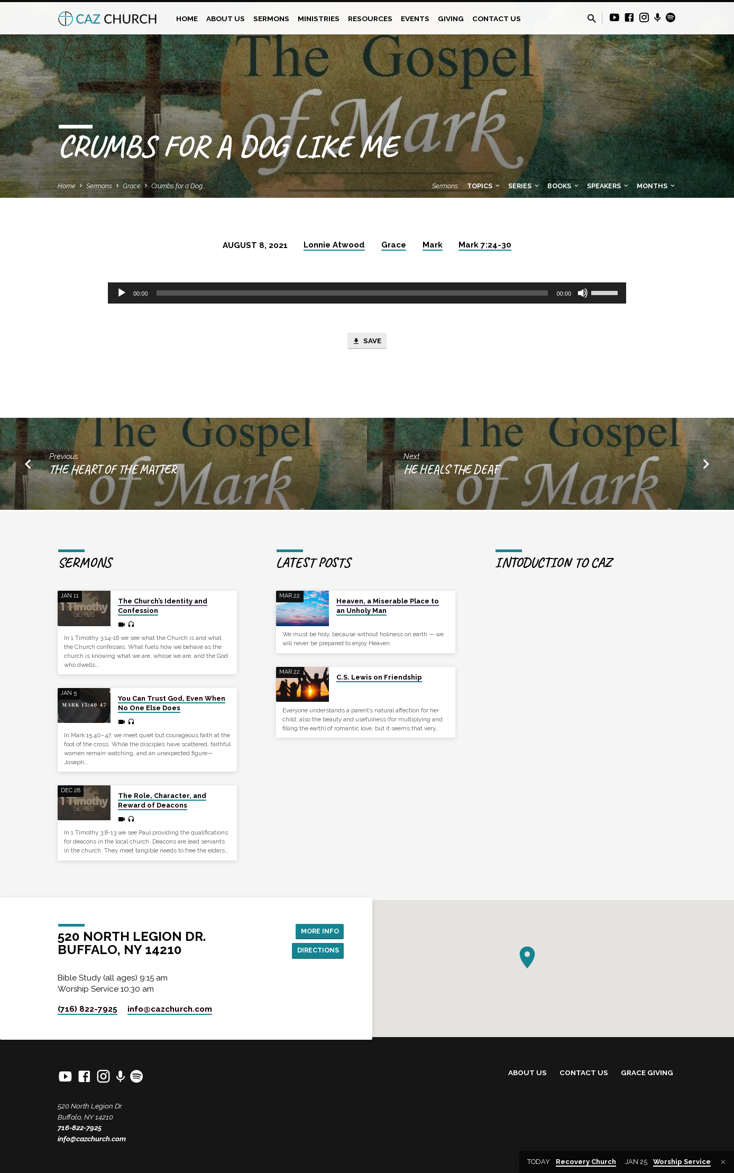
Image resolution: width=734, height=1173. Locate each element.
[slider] (352, 293)
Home (187, 18)
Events (415, 18)
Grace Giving (647, 1072)
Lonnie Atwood (334, 245)
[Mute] (582, 293)
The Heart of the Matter (113, 471)
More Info (317, 929)
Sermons (271, 18)
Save (367, 342)
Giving (451, 18)
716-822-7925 (80, 1127)
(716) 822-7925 (87, 1009)
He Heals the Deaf (451, 471)
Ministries (319, 18)
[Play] (121, 293)
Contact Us (496, 18)
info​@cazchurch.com (169, 1009)
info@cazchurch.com (92, 1138)
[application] (367, 293)
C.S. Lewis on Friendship (379, 677)
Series (524, 186)
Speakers (608, 186)
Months (656, 186)
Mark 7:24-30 (484, 245)
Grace (132, 186)
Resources (370, 18)
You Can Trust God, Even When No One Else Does (171, 703)
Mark (433, 245)
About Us (225, 18)
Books (563, 186)
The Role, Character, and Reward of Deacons (162, 800)
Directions (315, 951)
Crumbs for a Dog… (178, 186)
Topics (484, 186)
